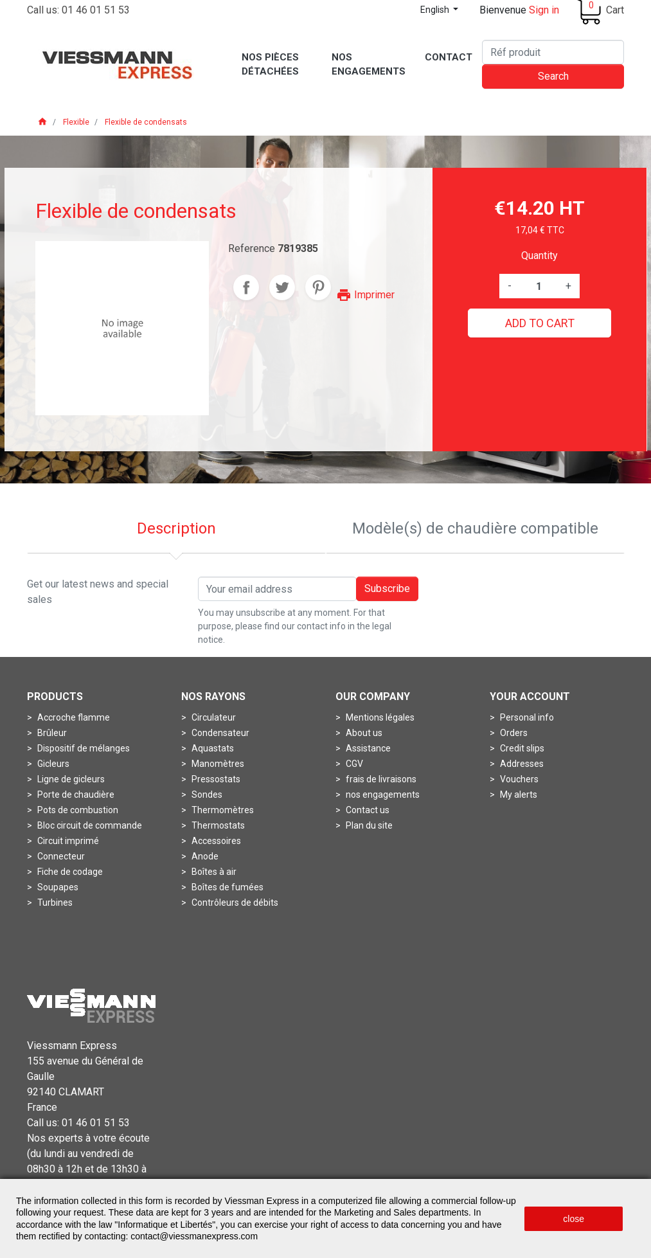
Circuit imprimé (67, 841)
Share (246, 287)
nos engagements (382, 794)
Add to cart (540, 323)
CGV (353, 764)
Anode (204, 856)
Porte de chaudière (74, 794)
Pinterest (318, 287)
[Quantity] (538, 286)
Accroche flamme (72, 717)
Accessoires (215, 841)
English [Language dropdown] (435, 9)
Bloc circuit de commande (88, 825)
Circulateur (213, 717)
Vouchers (518, 779)
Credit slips (521, 748)
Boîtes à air (213, 872)
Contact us (366, 810)
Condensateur (219, 733)
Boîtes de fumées (226, 887)
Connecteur (60, 856)
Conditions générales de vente (373, 1166)
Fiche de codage (69, 872)
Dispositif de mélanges (82, 748)
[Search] (553, 52)
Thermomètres (222, 810)
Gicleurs (52, 764)
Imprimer (365, 295)
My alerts (517, 794)
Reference (251, 248)
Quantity (539, 255)
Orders (513, 733)
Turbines (54, 902)
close (573, 1219)
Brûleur (51, 733)
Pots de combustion (76, 810)
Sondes (206, 794)
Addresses (521, 764)
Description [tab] (176, 528)
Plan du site (368, 825)
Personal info (526, 717)
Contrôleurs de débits (234, 902)
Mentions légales (379, 717)
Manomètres (217, 764)
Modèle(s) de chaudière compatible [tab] (475, 528)
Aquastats (212, 748)
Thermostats (217, 825)
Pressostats (215, 779)
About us (363, 733)
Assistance (367, 748)
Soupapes (56, 887)
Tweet (282, 287)
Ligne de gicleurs (70, 779)
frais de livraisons (380, 779)
